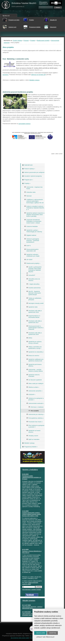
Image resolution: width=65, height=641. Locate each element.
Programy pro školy (14, 20)
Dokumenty (53, 27)
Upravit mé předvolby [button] (45, 637)
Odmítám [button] (52, 633)
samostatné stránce (24, 123)
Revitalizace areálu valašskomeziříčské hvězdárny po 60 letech (31, 477)
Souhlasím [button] (40, 633)
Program (26, 40)
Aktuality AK (53, 20)
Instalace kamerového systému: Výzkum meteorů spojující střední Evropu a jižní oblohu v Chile (31, 514)
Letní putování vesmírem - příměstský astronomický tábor (30, 614)
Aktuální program (28, 600)
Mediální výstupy (34, 80)
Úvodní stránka (17, 40)
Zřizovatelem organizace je (43, 3)
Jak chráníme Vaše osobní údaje (20, 638)
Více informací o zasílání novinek (31, 589)
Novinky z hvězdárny (30, 469)
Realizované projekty (43, 40)
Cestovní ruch (12, 27)
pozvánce (6, 74)
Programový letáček (34, 27)
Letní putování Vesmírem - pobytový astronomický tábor (32, 607)
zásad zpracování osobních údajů (30, 583)
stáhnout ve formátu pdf (38, 74)
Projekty (31, 20)
